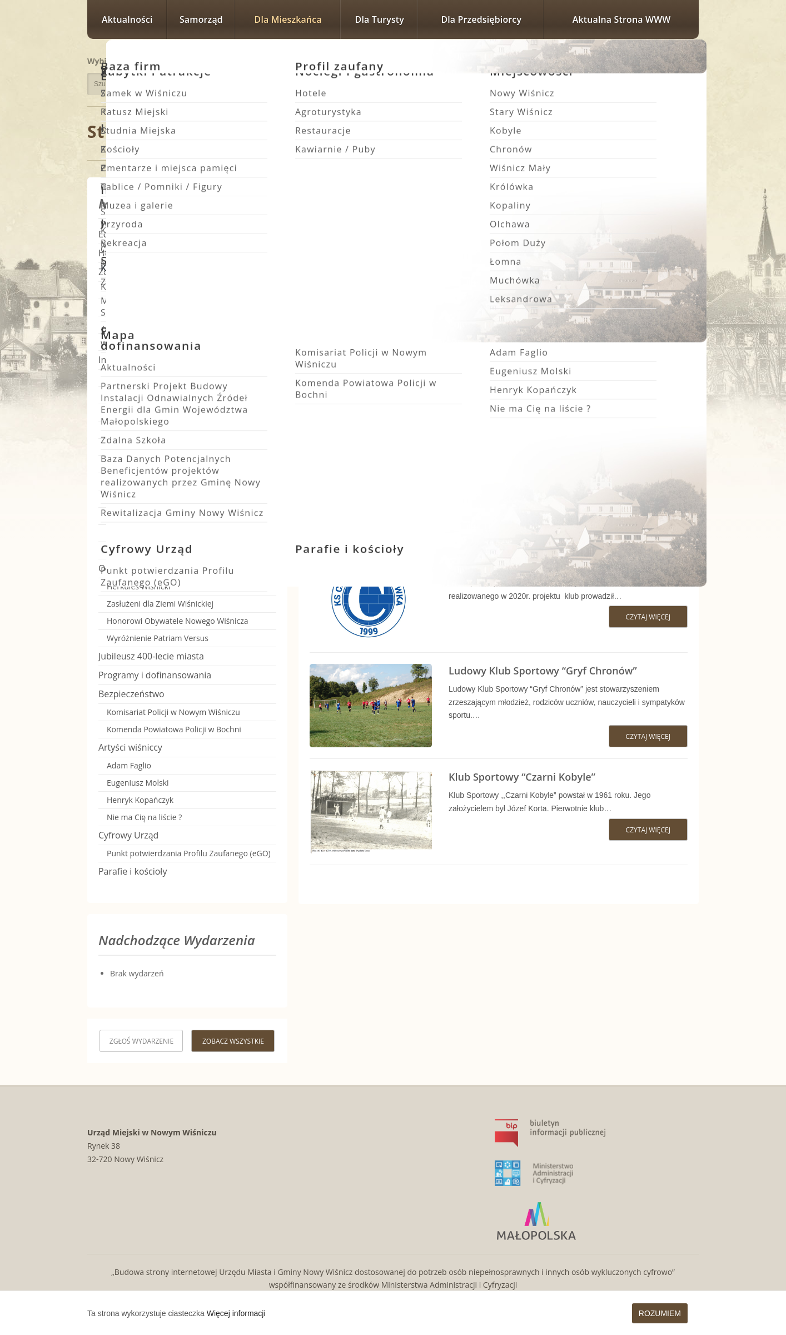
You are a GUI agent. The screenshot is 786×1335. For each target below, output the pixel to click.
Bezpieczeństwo (131, 694)
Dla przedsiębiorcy (481, 19)
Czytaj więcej (651, 298)
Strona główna (151, 131)
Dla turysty (379, 19)
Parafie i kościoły (132, 871)
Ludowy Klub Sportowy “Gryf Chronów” (543, 670)
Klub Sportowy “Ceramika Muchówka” (540, 564)
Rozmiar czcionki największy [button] (684, 59)
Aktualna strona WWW (622, 19)
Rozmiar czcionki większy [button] (659, 59)
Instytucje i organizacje (145, 360)
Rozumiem (660, 1313)
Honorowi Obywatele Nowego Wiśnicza (177, 621)
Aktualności (127, 19)
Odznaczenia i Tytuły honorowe (162, 568)
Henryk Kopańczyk (140, 800)
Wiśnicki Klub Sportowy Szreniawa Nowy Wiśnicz (565, 352)
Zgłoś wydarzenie (141, 1041)
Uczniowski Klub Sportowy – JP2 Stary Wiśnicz (558, 458)
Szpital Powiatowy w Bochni (157, 307)
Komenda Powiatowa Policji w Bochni (174, 729)
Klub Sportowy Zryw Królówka (521, 245)
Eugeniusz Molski (138, 782)
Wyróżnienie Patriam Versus (157, 638)
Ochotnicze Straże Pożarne (155, 412)
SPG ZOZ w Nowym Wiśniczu (158, 290)
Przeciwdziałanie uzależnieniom (164, 324)
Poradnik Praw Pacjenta (149, 341)
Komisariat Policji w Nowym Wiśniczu (173, 712)
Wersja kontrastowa (648, 79)
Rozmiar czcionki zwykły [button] (645, 59)
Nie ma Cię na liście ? (144, 817)
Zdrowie (115, 272)
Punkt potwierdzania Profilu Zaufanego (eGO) (189, 853)
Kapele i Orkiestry (139, 550)
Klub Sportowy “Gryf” (150, 481)
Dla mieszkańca (288, 19)
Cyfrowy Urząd (128, 835)
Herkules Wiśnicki (138, 586)
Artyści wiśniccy (130, 747)
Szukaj (236, 84)
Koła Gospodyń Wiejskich (152, 395)
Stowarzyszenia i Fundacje (154, 378)
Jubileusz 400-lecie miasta (151, 656)
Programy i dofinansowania (154, 675)
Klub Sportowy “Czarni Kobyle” (522, 776)
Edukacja (116, 234)
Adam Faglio (129, 765)
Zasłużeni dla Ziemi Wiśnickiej (160, 603)
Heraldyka (119, 253)
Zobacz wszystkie (233, 1041)
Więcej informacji (236, 1313)
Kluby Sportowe (137, 429)
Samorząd (201, 19)
